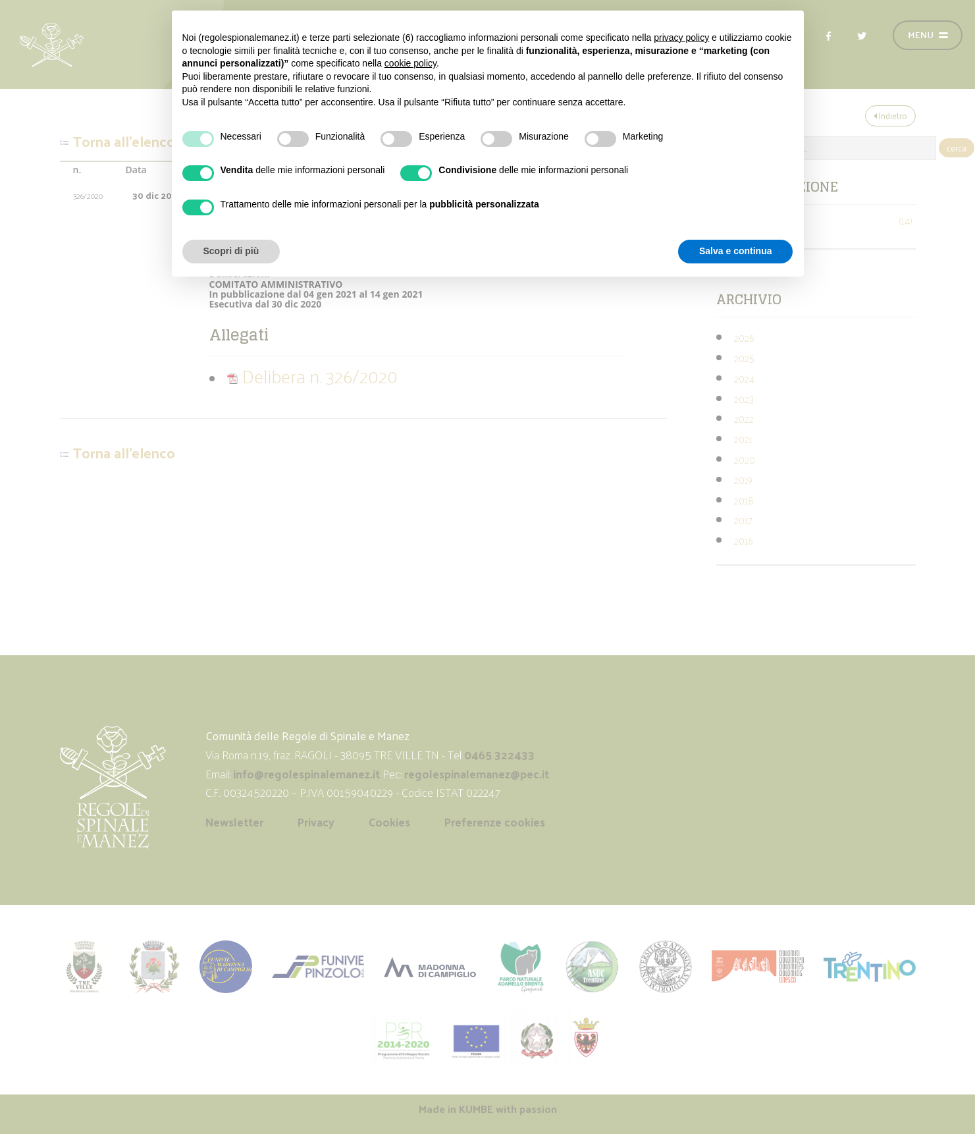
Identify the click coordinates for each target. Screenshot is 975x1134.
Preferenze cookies (494, 821)
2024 (744, 378)
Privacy (316, 821)
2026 (744, 337)
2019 (743, 480)
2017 (743, 520)
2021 (743, 439)
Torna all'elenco (124, 142)
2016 (743, 540)
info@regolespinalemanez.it (306, 773)
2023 (744, 399)
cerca (956, 147)
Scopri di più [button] (231, 251)
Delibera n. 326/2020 (312, 375)
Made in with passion (488, 1108)
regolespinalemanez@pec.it (478, 773)
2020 (744, 459)
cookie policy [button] (410, 63)
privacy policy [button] (681, 37)
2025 (744, 358)
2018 (744, 500)
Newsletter (234, 821)
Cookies (389, 821)
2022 (744, 418)
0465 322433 (499, 754)
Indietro (890, 115)
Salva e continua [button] (735, 251)
